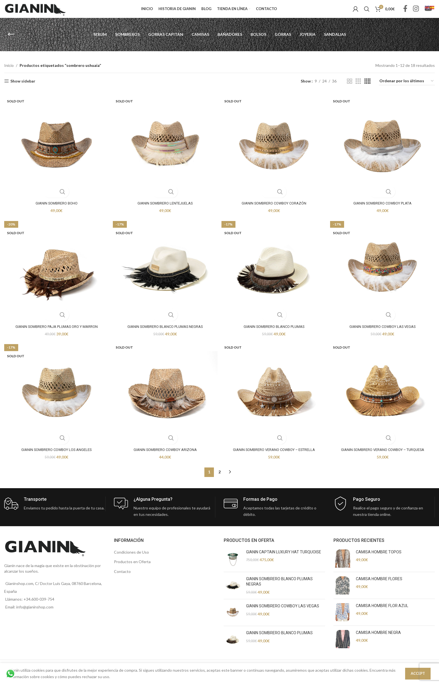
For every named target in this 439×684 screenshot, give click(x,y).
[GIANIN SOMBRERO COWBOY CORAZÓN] (274, 151)
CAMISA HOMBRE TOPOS (378, 558)
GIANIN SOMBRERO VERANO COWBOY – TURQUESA (384, 455)
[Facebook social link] (405, 12)
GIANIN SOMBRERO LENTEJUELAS (164, 207)
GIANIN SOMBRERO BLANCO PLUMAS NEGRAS (164, 331)
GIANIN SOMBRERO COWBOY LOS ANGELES (55, 455)
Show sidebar (22, 88)
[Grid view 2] (349, 88)
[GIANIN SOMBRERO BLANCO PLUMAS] (274, 275)
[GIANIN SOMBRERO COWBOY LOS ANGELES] (55, 400)
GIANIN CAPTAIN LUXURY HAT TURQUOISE (283, 558)
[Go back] (11, 41)
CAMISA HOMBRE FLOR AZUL (382, 612)
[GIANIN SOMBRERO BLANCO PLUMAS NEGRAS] (164, 275)
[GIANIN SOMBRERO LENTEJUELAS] (164, 151)
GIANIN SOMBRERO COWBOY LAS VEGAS (384, 331)
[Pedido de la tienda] (407, 88)
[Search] (366, 12)
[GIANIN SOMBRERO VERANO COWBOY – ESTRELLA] (274, 400)
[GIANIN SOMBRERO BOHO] (55, 151)
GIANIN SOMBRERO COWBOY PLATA (384, 207)
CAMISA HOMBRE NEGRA (378, 638)
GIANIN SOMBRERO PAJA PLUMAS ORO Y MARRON (55, 331)
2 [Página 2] (219, 478)
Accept (418, 673)
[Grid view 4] (367, 88)
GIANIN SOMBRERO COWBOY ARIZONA (164, 455)
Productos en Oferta (132, 568)
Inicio (9, 72)
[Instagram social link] (416, 12)
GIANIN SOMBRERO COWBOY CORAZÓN (274, 207)
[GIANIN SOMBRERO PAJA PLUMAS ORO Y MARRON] (55, 275)
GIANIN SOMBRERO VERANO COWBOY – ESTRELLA (274, 455)
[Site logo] (35, 12)
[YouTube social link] (428, 12)
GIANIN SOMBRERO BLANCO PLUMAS (274, 331)
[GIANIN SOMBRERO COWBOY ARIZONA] (164, 400)
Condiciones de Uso (131, 558)
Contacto (122, 577)
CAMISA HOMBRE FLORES (379, 585)
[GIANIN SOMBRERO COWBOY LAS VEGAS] (384, 275)
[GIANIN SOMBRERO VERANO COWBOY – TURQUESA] (384, 400)
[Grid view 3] (358, 88)
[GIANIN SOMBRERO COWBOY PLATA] (384, 151)
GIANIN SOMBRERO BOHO (55, 207)
